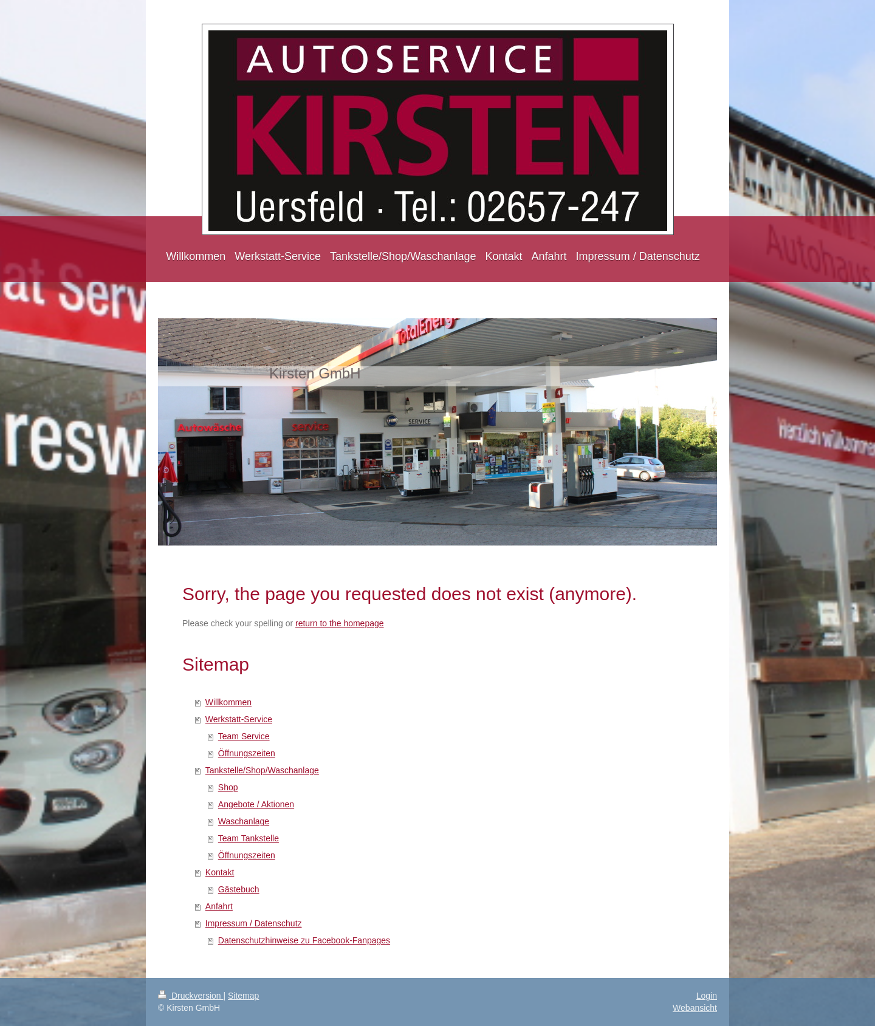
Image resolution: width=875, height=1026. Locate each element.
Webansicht (695, 1008)
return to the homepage (339, 623)
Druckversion (190, 995)
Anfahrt (219, 906)
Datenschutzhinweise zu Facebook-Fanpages (304, 940)
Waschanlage (243, 821)
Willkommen (228, 702)
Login (706, 995)
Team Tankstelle (248, 838)
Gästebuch (238, 889)
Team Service (244, 736)
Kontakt (219, 872)
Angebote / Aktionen (256, 804)
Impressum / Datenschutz (253, 923)
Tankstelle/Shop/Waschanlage (262, 770)
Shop (228, 787)
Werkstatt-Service (238, 719)
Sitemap (243, 995)
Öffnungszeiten (246, 753)
